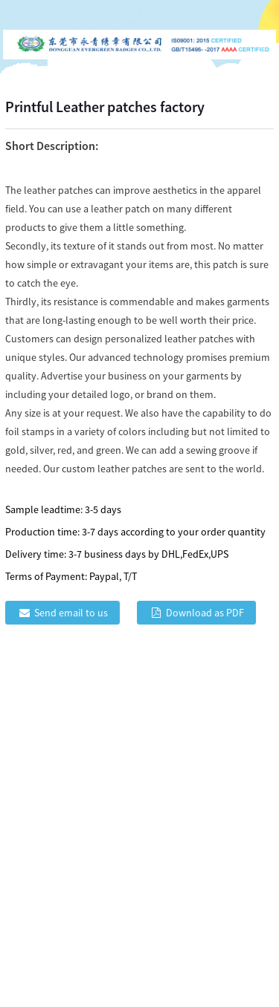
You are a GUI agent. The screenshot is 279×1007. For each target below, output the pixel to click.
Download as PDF (205, 612)
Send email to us (71, 612)
